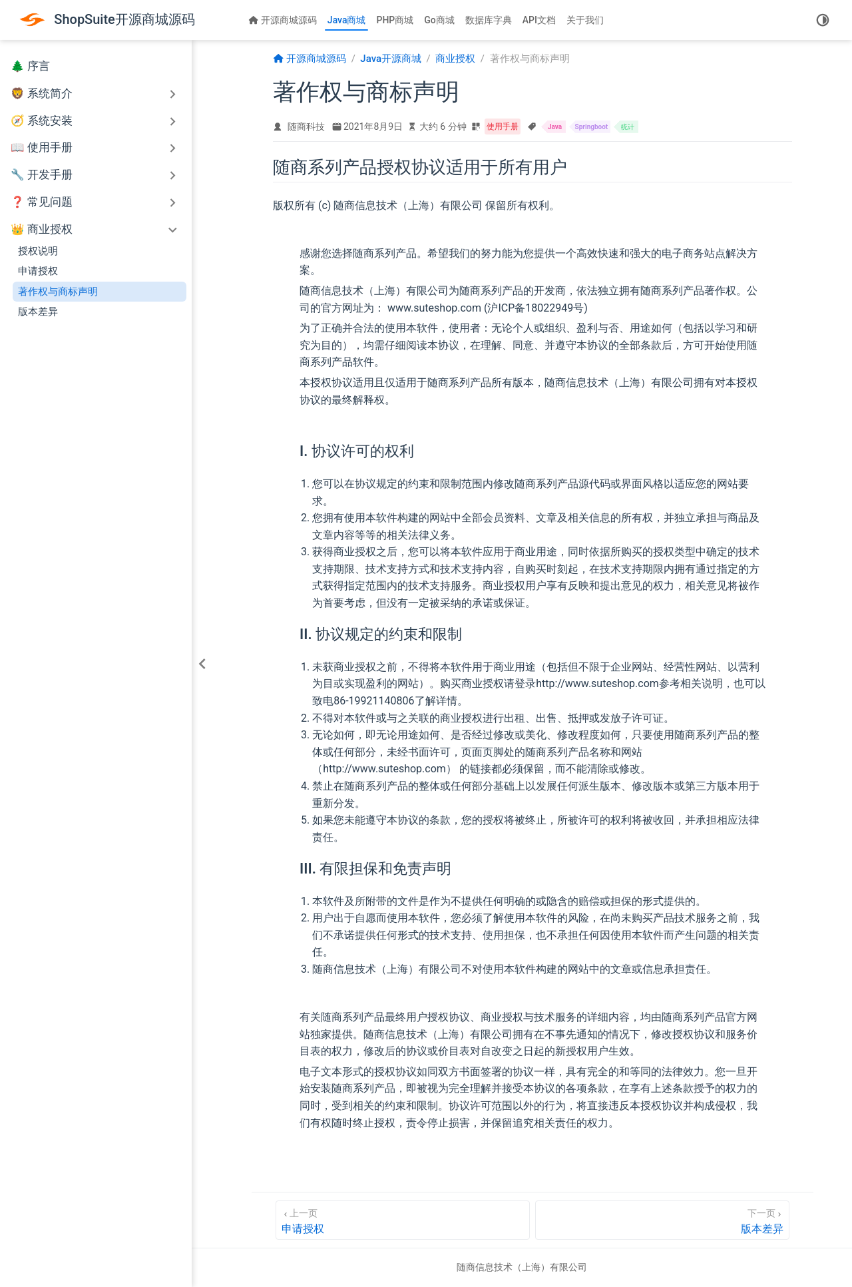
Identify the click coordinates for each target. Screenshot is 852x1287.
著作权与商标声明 (58, 292)
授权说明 (38, 251)
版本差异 (38, 312)
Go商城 (439, 20)
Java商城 (346, 20)
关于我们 (585, 20)
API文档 (539, 20)
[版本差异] (662, 1220)
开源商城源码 (282, 20)
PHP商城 (394, 20)
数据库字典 (488, 20)
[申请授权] (403, 1220)
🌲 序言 (30, 66)
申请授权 (38, 271)
